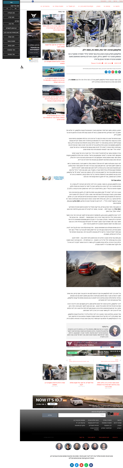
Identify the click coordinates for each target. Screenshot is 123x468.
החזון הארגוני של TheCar (104, 1)
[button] (99, 72)
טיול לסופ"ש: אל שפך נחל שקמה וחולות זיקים (61, 384)
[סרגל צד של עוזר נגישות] (2, 67)
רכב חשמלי (51, 6)
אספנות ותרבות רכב (59, 420)
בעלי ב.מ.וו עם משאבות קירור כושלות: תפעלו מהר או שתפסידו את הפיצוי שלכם (34, 117)
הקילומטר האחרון (86, 428)
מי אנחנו (95, 437)
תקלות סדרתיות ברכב (65, 6)
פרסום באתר (83, 1)
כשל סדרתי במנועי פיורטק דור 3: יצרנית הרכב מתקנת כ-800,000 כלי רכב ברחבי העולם (34, 80)
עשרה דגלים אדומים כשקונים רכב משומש (35, 384)
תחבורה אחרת (38, 6)
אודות (90, 1)
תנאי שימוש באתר (84, 437)
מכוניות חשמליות (74, 425)
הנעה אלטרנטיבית (73, 420)
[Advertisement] (33, 148)
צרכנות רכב (25, 6)
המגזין (78, 6)
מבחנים (87, 6)
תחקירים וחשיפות (60, 425)
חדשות (96, 6)
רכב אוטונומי (88, 425)
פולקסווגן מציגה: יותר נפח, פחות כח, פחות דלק (82, 49)
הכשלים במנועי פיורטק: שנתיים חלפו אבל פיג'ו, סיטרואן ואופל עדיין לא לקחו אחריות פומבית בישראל (34, 99)
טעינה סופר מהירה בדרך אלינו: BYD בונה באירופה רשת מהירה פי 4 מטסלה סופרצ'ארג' (34, 28)
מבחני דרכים (97, 423)
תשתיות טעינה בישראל (74, 429)
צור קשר (95, 1)
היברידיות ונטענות (73, 423)
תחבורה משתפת (87, 423)
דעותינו (99, 428)
